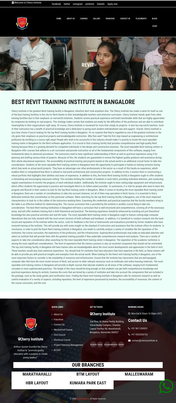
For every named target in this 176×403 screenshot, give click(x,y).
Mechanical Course (62, 329)
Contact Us (125, 18)
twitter (67, 3)
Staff (154, 26)
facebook (56, 3)
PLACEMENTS (141, 18)
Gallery (96, 18)
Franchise (110, 18)
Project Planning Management (67, 344)
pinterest (90, 3)
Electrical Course (61, 339)
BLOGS (154, 18)
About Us (71, 18)
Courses (84, 18)
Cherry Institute (82, 398)
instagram (78, 3)
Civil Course (58, 334)
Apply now (112, 3)
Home (58, 18)
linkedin (101, 3)
